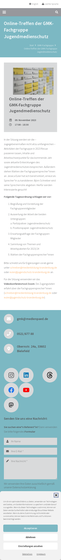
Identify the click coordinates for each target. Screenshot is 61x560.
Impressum (41, 554)
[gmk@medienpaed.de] (10, 319)
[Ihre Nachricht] (30, 468)
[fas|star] (49, 375)
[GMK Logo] (14, 4)
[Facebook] (11, 390)
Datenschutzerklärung (24, 487)
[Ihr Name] (30, 441)
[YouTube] (26, 390)
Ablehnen (30, 537)
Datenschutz (27, 554)
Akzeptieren (30, 528)
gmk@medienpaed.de (32, 319)
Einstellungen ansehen (30, 546)
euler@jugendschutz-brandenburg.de (30, 272)
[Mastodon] (11, 405)
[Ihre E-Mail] (30, 451)
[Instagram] (11, 375)
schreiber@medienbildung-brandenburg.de (33, 267)
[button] (56, 495)
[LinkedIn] (26, 375)
